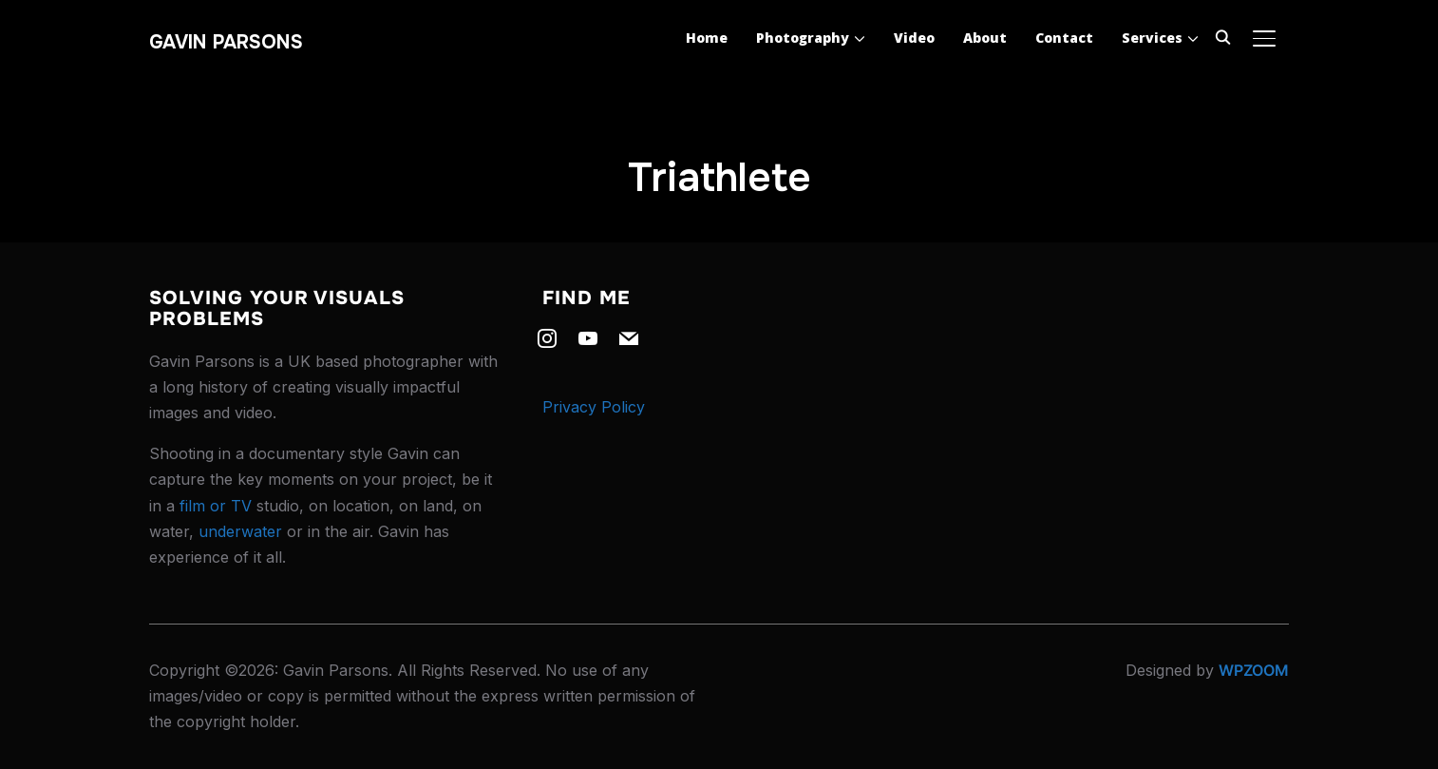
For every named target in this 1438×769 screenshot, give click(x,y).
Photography (802, 38)
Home (707, 38)
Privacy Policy (593, 406)
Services (1152, 38)
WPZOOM (1254, 670)
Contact (1064, 38)
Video (914, 38)
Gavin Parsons (226, 42)
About (985, 38)
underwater (240, 531)
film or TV (216, 505)
